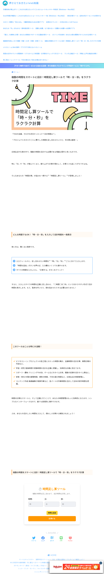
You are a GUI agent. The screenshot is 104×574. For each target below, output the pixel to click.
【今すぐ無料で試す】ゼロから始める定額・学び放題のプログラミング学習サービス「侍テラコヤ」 (52, 65)
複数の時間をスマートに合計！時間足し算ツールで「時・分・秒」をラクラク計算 (73, 41)
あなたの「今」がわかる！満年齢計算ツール (18, 28)
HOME (52, 555)
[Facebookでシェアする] (43, 539)
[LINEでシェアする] (61, 539)
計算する (52, 519)
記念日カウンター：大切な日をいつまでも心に (62, 22)
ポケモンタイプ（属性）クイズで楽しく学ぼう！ (30, 565)
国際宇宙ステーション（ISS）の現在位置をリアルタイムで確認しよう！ (60, 559)
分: (46, 499)
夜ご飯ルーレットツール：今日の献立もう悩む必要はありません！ (26, 60)
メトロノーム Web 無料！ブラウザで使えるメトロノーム (22, 47)
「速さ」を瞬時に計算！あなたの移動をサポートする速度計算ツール (26, 35)
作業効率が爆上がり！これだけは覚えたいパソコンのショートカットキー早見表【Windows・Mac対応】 (39, 9)
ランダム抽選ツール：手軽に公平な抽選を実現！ (81, 53)
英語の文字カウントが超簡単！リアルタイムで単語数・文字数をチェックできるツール (32, 53)
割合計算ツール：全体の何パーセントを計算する (84, 16)
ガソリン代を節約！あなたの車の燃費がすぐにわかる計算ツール (74, 35)
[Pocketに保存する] (70, 539)
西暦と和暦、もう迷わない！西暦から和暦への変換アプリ (55, 28)
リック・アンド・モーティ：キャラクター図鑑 (34, 568)
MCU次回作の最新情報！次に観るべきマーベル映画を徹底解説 (31, 562)
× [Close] (100, 563)
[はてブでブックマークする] (52, 539)
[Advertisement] (52, 207)
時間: (30, 499)
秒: (62, 499)
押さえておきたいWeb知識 (21, 3)
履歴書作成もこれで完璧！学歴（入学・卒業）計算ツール (23, 41)
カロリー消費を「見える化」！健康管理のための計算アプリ (23, 22)
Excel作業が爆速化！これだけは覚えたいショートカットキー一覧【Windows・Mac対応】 (34, 16)
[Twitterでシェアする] (33, 539)
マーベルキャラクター (26, 559)
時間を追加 (52, 513)
